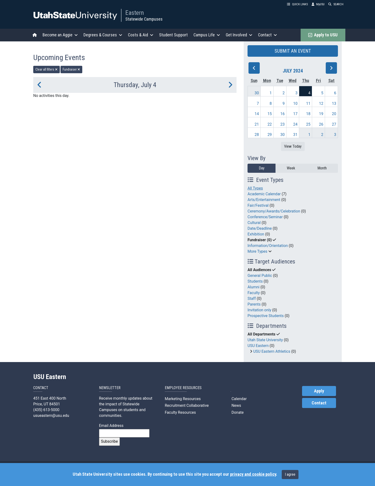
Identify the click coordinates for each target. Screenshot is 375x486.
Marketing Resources (183, 399)
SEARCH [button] (335, 4)
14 (257, 114)
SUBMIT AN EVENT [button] (293, 51)
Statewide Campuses (144, 19)
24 (295, 124)
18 (308, 114)
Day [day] (262, 168)
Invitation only (259, 310)
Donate (237, 412)
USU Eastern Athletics (271, 351)
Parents (254, 304)
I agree (290, 474)
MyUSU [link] (318, 4)
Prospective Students (266, 315)
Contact (319, 403)
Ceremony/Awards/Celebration (274, 211)
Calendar (239, 399)
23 (282, 124)
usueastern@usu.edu (51, 415)
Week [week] (291, 168)
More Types (257, 251)
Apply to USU (323, 35)
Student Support (173, 34)
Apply (319, 391)
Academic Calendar (264, 194)
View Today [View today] (293, 146)
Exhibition (256, 234)
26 (321, 124)
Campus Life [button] (206, 34)
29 (269, 134)
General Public (260, 275)
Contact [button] (267, 34)
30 (257, 93)
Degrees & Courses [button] (102, 34)
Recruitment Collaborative (187, 405)
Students (255, 281)
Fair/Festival (258, 205)
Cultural (254, 222)
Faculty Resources (180, 412)
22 (269, 124)
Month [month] (322, 168)
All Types (255, 188)
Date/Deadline (260, 228)
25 (308, 124)
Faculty (254, 292)
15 (269, 114)
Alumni (253, 287)
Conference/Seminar (265, 217)
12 (321, 103)
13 (334, 103)
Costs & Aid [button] (140, 34)
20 (334, 114)
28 (257, 134)
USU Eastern (258, 345)
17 (295, 114)
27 (334, 124)
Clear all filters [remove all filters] (46, 69)
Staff (252, 298)
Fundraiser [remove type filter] (71, 69)
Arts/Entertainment (264, 199)
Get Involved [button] (239, 34)
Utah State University (265, 340)
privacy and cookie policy (253, 474)
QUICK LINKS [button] (297, 4)
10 (295, 103)
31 (295, 134)
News (236, 405)
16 (282, 114)
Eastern (134, 12)
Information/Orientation (268, 245)
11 (308, 103)
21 (257, 124)
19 (321, 114)
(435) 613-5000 (46, 410)
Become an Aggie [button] (60, 34)
